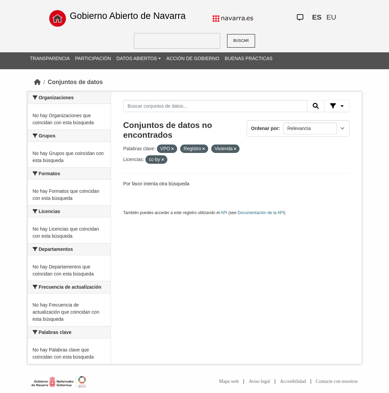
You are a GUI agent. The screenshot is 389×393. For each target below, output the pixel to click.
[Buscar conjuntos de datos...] (215, 106)
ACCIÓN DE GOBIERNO (192, 58)
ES (317, 17)
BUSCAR (241, 40)
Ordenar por (264, 128)
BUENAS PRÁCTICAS (249, 58)
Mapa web (229, 381)
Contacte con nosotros (337, 381)
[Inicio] (37, 82)
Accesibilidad (293, 381)
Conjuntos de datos (75, 82)
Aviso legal (259, 381)
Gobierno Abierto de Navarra (128, 16)
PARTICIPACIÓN (93, 58)
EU (331, 17)
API (224, 212)
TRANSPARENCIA (50, 58)
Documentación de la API (261, 212)
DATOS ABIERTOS (136, 58)
